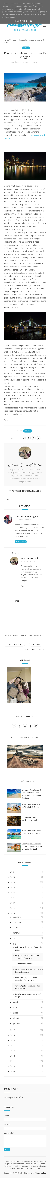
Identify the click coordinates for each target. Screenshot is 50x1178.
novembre (17, 922)
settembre (17, 932)
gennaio (16, 1023)
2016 (12, 1035)
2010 (12, 1066)
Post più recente (14, 645)
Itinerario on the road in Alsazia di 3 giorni (31, 805)
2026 (12, 872)
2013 (12, 1050)
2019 (12, 908)
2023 (12, 887)
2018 (12, 913)
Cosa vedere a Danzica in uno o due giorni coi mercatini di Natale (32, 846)
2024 (12, 882)
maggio (16, 1002)
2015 (12, 1040)
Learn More (21, 21)
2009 (12, 1071)
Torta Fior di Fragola (24, 964)
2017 (12, 1030)
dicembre (17, 917)
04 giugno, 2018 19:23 (23, 520)
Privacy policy (40, 1173)
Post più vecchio (35, 649)
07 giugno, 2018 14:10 (29, 561)
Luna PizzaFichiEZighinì (27, 516)
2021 (12, 897)
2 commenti (35, 62)
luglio (15, 938)
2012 (12, 1056)
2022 (12, 892)
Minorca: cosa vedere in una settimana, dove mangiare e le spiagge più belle (32, 794)
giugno (15, 943)
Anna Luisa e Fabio (30, 558)
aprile (15, 1007)
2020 (12, 903)
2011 (12, 1061)
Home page (35, 645)
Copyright (8, 1173)
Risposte (15, 553)
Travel (26, 48)
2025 (12, 877)
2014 (12, 1045)
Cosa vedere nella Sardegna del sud (29, 818)
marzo (15, 1012)
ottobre (16, 927)
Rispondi (22, 541)
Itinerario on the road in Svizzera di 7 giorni (31, 832)
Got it (32, 21)
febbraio (16, 1018)
